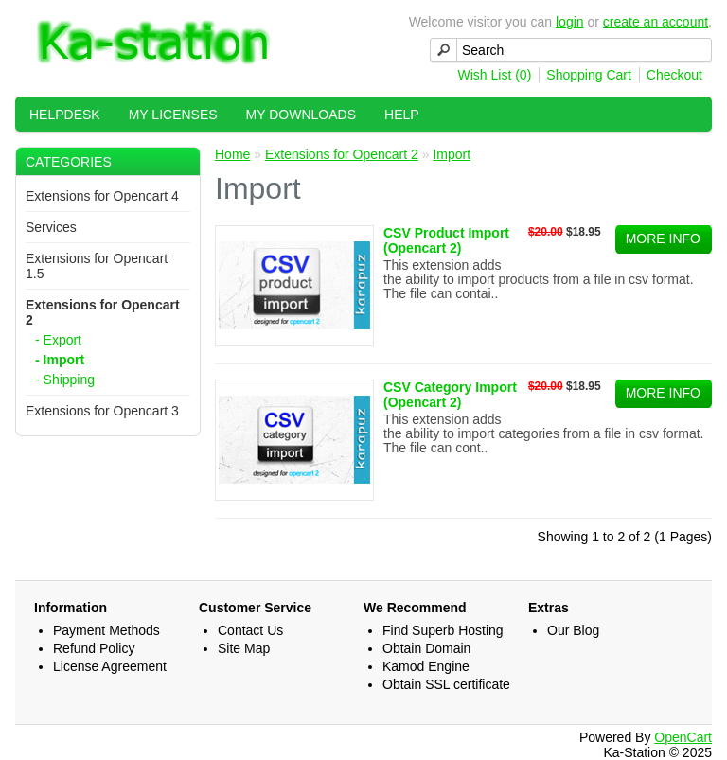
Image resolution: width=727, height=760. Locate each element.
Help (401, 114)
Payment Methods (106, 630)
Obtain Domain (426, 648)
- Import (59, 359)
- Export (58, 339)
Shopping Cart (588, 74)
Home (232, 154)
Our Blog (573, 630)
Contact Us (250, 630)
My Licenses (173, 114)
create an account (655, 21)
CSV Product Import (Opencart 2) (446, 240)
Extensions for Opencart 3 (102, 410)
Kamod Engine (426, 666)
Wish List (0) (495, 74)
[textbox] (571, 50)
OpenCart (683, 737)
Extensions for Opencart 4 (102, 195)
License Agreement (110, 666)
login (570, 21)
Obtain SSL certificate (446, 684)
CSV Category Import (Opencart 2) (450, 395)
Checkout (674, 74)
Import (451, 154)
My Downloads (301, 114)
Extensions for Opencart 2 (341, 154)
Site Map (244, 648)
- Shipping (65, 379)
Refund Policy (93, 648)
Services (51, 227)
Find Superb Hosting (443, 630)
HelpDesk (64, 114)
